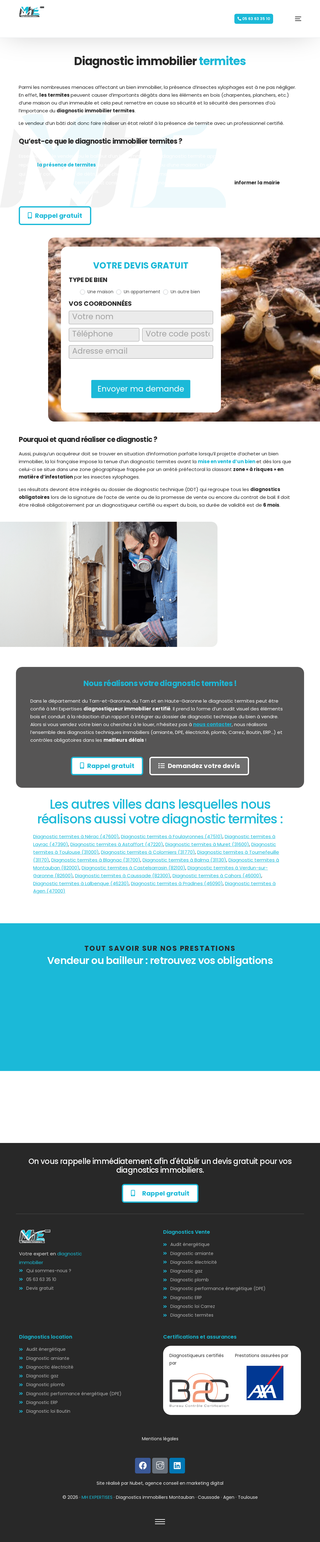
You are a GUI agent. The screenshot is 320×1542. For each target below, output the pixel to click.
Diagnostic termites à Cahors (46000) (216, 875)
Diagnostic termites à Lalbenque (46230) (81, 883)
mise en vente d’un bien (227, 461)
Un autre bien (181, 292)
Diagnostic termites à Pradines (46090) (177, 883)
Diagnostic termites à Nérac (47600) (76, 836)
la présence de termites (67, 164)
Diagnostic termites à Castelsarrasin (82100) (133, 867)
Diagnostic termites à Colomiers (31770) (148, 852)
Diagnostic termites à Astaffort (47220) (116, 844)
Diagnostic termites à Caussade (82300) (122, 875)
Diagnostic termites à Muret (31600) (207, 844)
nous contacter (212, 724)
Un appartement (138, 292)
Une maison (96, 292)
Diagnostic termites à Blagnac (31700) (95, 860)
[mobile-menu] (288, 18)
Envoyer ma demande (141, 388)
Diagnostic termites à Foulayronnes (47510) (171, 836)
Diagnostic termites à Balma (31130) (184, 860)
